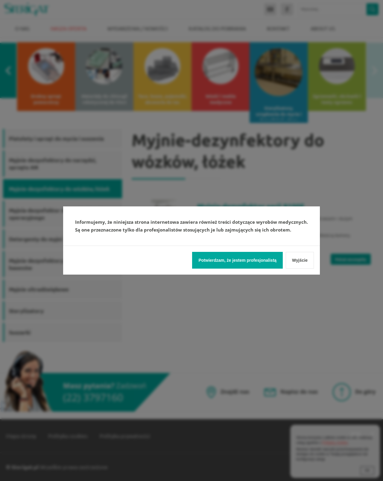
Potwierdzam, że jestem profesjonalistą (237, 260)
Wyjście (300, 260)
